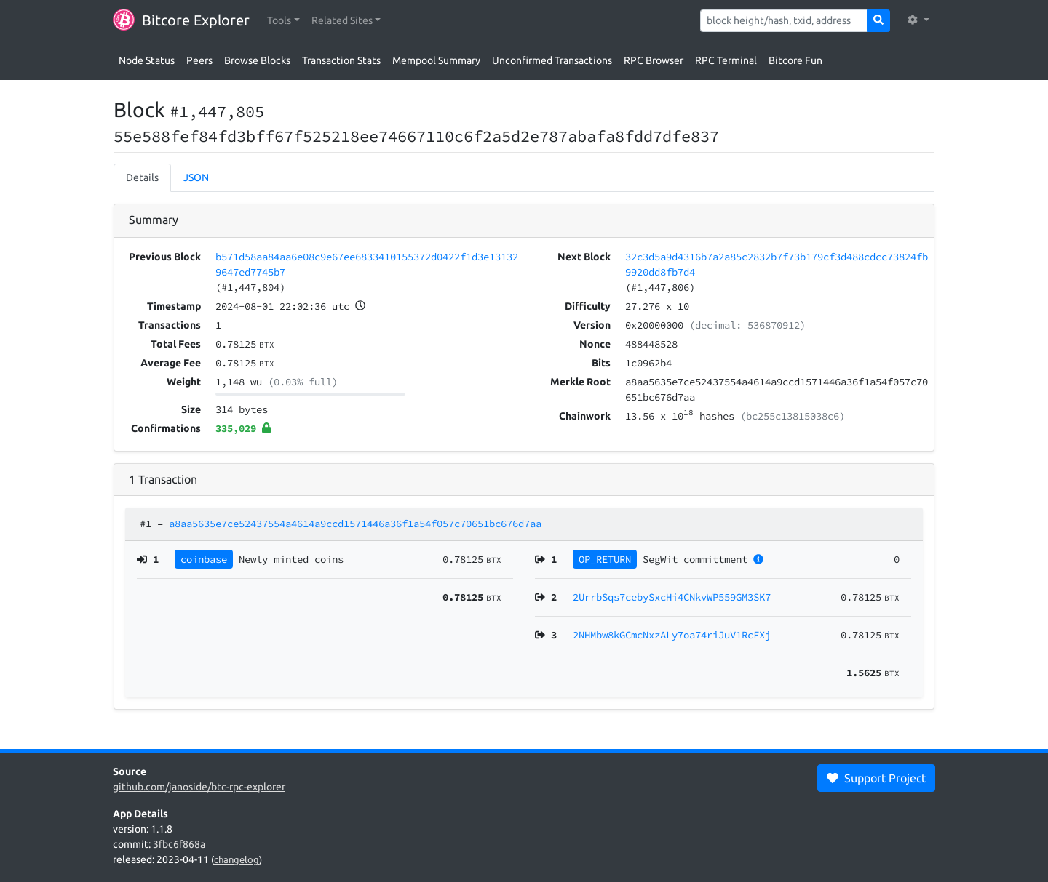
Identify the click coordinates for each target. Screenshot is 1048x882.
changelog (236, 859)
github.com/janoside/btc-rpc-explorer (199, 787)
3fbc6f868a (179, 844)
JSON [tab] (196, 177)
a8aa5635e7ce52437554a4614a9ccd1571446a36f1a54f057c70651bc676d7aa (355, 523)
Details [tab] (142, 177)
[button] (283, 20)
